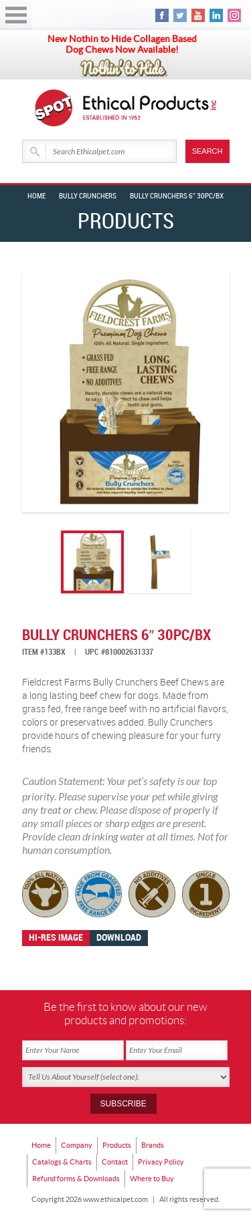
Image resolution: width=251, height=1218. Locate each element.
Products (116, 1145)
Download (118, 938)
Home (36, 196)
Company (76, 1145)
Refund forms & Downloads (76, 1179)
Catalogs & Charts (62, 1162)
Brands (152, 1145)
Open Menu (16, 15)
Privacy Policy (161, 1162)
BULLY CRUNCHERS (87, 196)
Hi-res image (56, 938)
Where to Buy (152, 1179)
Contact (115, 1162)
